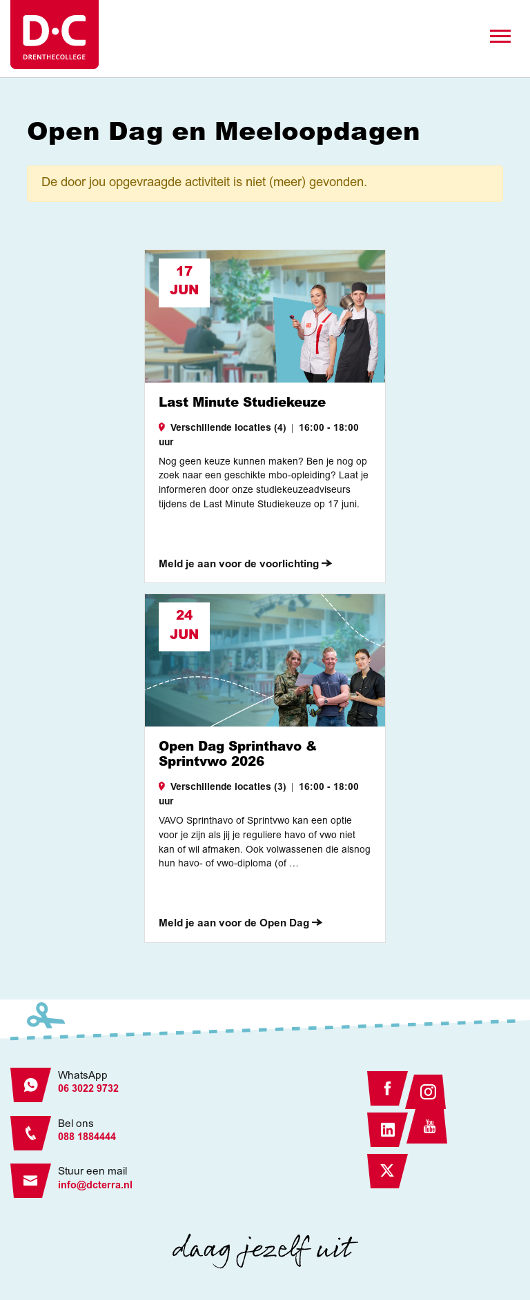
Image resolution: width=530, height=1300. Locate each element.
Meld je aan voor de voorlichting (245, 565)
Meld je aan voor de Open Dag (240, 924)
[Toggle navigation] (500, 36)
